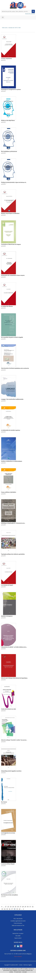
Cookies (21, 965)
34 (4, 909)
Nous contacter (18, 956)
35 (7, 909)
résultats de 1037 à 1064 (14, 27)
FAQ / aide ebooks (18, 918)
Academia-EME (14, 965)
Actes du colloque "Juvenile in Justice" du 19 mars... (14, 740)
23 (10, 907)
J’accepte (24, 972)
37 (12, 909)
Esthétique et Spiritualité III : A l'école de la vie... (13, 523)
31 (30, 907)
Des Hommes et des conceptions (9, 895)
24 (13, 907)
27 (20, 907)
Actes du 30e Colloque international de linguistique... (14, 678)
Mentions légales (27, 965)
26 (18, 907)
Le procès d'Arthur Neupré (8, 864)
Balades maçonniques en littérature (10, 213)
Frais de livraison (18, 923)
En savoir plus (17, 972)
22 (8, 907)
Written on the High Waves (8, 120)
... (3, 907)
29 (25, 907)
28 (23, 907)
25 (15, 907)
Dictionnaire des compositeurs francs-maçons (13, 275)
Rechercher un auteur (18, 933)
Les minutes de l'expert (7, 585)
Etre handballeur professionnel (9, 151)
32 (32, 907)
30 (28, 907)
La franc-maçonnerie (6, 58)
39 (17, 909)
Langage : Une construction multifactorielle (12, 399)
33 (2, 909)
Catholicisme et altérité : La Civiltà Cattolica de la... (14, 647)
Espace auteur (18, 938)
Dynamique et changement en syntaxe (11, 89)
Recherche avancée (30, 13)
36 (9, 909)
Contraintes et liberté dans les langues (11, 244)
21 (6, 907)
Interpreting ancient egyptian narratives (11, 771)
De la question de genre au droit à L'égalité (12, 337)
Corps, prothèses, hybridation (8, 492)
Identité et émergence (7, 616)
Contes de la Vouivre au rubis (8, 709)
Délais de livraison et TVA (18, 925)
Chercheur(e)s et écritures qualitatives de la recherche (15, 368)
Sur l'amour (4, 802)
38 (14, 909)
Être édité (18, 935)
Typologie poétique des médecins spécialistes (13, 554)
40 (19, 909)
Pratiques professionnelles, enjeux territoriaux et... (14, 182)
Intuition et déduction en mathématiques (11, 461)
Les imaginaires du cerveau (8, 833)
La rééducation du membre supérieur (10, 430)
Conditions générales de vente (17, 921)
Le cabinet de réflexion (7, 306)
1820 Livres (5, 27)
